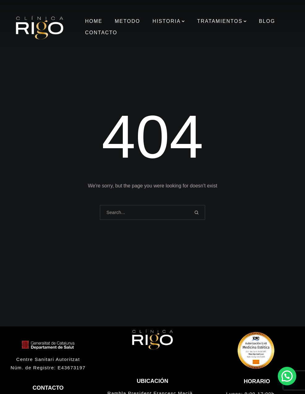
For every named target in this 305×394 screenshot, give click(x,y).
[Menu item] (94, 21)
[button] (183, 21)
